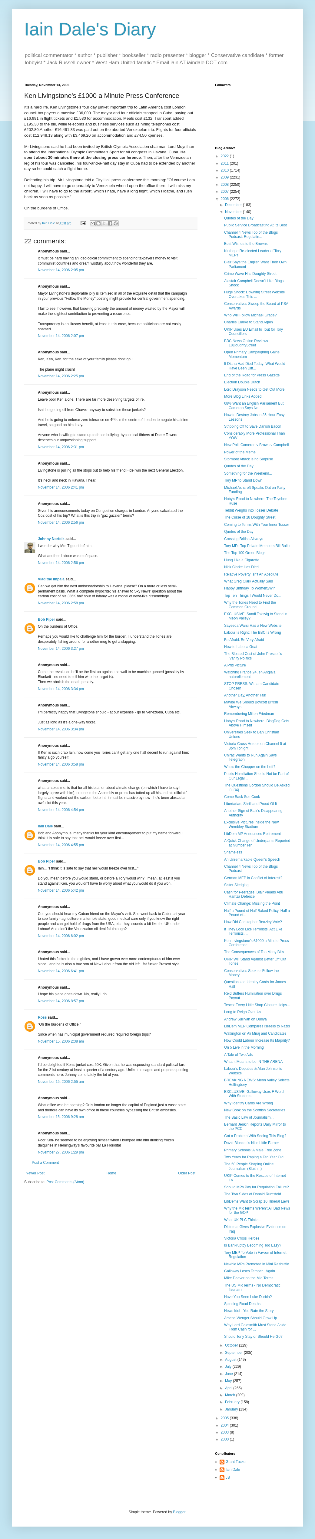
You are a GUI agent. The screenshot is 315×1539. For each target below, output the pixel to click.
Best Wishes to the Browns (245, 244)
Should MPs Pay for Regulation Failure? (256, 1187)
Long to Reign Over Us (242, 1012)
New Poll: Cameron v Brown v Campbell (256, 445)
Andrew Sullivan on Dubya (245, 1019)
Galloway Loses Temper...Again (249, 1271)
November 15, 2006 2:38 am (61, 1041)
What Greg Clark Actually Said (248, 581)
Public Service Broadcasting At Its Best (255, 225)
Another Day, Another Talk (245, 695)
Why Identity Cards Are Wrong (248, 1103)
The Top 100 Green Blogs (245, 553)
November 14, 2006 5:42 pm (61, 890)
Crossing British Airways (243, 539)
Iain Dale (45, 826)
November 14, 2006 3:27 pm (61, 648)
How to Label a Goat (240, 647)
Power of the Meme (240, 452)
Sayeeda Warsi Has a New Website (252, 625)
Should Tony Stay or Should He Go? (253, 1336)
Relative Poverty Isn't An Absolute (251, 574)
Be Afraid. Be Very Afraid (244, 640)
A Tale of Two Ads (238, 1055)
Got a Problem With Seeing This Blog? (255, 1136)
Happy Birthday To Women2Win (250, 588)
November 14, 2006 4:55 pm (61, 845)
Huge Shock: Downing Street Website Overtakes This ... (254, 294)
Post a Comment (45, 1162)
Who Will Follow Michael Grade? (250, 315)
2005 (225, 1418)
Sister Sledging (236, 885)
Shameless (233, 852)
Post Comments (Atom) (65, 1182)
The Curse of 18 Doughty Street (249, 517)
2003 (225, 1432)
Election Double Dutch (242, 382)
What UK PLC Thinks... (242, 1220)
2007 (225, 191)
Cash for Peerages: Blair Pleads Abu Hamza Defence (253, 894)
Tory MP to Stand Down (243, 480)
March (230, 1395)
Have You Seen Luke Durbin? (248, 1297)
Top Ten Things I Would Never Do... (252, 595)
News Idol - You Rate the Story (249, 1311)
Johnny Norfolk (51, 539)
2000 (225, 1439)
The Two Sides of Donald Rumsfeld (252, 1194)
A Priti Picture (235, 665)
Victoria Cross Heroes (241, 1238)
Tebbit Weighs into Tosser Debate (251, 510)
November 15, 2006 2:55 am (61, 1082)
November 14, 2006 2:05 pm (61, 270)
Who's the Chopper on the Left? (249, 767)
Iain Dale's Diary (90, 29)
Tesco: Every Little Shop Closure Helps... (257, 1005)
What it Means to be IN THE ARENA (253, 1062)
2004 (225, 1425)
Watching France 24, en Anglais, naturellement (250, 674)
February (232, 1402)
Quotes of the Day (239, 218)
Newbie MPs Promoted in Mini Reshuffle (256, 1264)
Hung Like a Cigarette (241, 560)
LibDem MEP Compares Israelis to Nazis (257, 1026)
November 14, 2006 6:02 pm (61, 936)
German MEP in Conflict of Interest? (253, 878)
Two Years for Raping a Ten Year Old (254, 1157)
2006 (225, 199)
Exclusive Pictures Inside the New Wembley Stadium (251, 824)
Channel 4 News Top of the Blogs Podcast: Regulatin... (251, 234)
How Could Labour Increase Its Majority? (257, 1040)
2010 (225, 170)
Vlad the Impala (51, 579)
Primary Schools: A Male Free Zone (252, 1150)
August (231, 1359)
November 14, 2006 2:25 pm (61, 376)
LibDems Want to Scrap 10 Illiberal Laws (257, 1201)
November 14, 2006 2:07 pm (61, 336)
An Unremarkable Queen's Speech (252, 859)
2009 (225, 177)
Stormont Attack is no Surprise (248, 459)
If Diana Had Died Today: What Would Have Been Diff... (254, 366)
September (234, 1352)
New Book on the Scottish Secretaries (254, 1110)
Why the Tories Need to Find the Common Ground (250, 604)
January (232, 1409)
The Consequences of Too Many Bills (254, 952)
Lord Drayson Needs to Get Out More (254, 389)
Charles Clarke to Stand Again (248, 322)
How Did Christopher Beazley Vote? (253, 922)
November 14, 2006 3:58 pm (61, 764)
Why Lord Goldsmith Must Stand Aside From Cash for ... (255, 1327)
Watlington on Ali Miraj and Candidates (255, 1033)
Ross (42, 1017)
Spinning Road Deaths (242, 1304)
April (229, 1388)
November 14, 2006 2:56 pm (61, 522)
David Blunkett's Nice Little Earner (251, 1143)
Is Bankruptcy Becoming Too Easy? (252, 1245)
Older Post (186, 1173)
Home (111, 1173)
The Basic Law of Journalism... (249, 1117)
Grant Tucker (236, 1462)
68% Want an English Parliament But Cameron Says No (254, 405)
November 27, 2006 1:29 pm (61, 1152)
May (229, 1381)
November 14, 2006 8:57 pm (61, 1001)
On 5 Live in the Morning (244, 1047)
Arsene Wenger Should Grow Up (250, 1318)
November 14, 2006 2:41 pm (61, 487)
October (232, 1345)
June (229, 1374)
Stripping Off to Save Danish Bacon (252, 426)
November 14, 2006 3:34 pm (61, 689)
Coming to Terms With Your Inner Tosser (256, 524)
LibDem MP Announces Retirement (252, 834)
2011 (225, 163)
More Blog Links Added (242, 396)
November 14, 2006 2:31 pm (61, 447)
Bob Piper (46, 619)
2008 (225, 184)
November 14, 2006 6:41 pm (61, 971)
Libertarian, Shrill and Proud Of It (250, 804)
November (234, 212)
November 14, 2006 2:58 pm (61, 603)
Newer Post (35, 1173)
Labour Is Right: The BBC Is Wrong (252, 632)
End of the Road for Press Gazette (252, 375)
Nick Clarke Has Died (241, 567)
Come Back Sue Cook (242, 797)
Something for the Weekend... (248, 473)
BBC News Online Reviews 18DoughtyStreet (246, 343)
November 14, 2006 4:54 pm (61, 810)
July (229, 1366)
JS (228, 1477)
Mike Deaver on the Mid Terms (249, 1278)
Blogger (179, 1512)
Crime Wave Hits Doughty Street (250, 274)
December (234, 205)
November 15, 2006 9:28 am (61, 1117)
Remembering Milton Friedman (249, 714)
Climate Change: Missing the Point (252, 903)
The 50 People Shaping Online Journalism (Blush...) (249, 1166)
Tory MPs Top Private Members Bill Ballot (257, 546)
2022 (225, 156)
